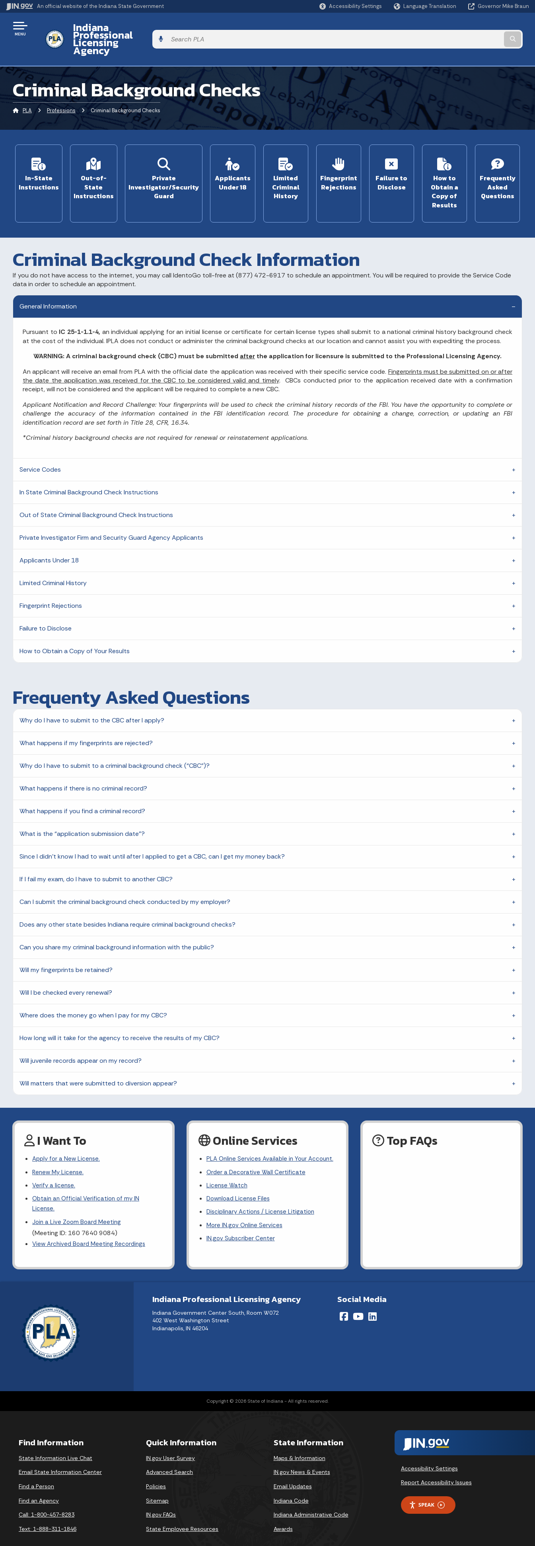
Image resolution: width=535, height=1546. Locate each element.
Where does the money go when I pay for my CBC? (93, 989)
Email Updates (293, 1470)
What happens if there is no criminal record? (83, 762)
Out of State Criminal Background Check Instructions (96, 489)
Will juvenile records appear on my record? (80, 1035)
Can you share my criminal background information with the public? (116, 921)
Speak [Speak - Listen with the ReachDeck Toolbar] (427, 1489)
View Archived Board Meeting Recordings (91, 1223)
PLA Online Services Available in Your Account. (258, 1138)
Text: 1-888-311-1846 (47, 1513)
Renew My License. (59, 1147)
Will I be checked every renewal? (65, 966)
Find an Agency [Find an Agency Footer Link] (39, 1485)
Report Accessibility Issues (436, 1466)
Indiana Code (291, 1485)
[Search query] (469, 28)
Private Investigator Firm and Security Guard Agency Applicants (111, 512)
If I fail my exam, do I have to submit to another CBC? (96, 853)
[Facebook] (344, 1301)
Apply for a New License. (67, 1133)
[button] (350, 6)
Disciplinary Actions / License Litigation (262, 1200)
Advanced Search (169, 1456)
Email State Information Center (60, 1456)
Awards (283, 1513)
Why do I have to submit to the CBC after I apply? (91, 694)
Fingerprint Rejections (50, 580)
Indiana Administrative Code (311, 1499)
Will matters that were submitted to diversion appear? (98, 1057)
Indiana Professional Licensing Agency (156, 28)
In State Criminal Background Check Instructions (88, 466)
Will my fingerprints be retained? (66, 944)
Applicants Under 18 (49, 534)
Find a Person (36, 1470)
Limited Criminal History (53, 557)
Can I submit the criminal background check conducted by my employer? (124, 876)
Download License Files (239, 1186)
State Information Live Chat (55, 1442)
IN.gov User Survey (170, 1442)
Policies (156, 1470)
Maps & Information (299, 1442)
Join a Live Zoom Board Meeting (78, 1200)
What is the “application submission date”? (82, 808)
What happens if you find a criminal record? (82, 785)
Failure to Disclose (45, 602)
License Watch (227, 1172)
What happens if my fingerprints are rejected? (86, 717)
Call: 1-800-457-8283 (46, 1499)
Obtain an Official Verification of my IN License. (87, 1181)
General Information (48, 280)
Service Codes (40, 443)
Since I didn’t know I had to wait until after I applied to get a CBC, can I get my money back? (152, 830)
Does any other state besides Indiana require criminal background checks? (127, 898)
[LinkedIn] (372, 1301)
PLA (27, 89)
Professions (61, 89)
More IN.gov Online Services (245, 1214)
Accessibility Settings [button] (429, 1452)
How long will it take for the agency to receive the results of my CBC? (119, 1012)
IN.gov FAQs (161, 1499)
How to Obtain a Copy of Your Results (74, 625)
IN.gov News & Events (302, 1456)
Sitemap (157, 1485)
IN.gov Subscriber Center (241, 1228)
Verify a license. (54, 1162)
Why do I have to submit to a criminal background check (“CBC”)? (114, 740)
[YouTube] (358, 1301)
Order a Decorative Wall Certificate (256, 1158)
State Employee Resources (182, 1513)
